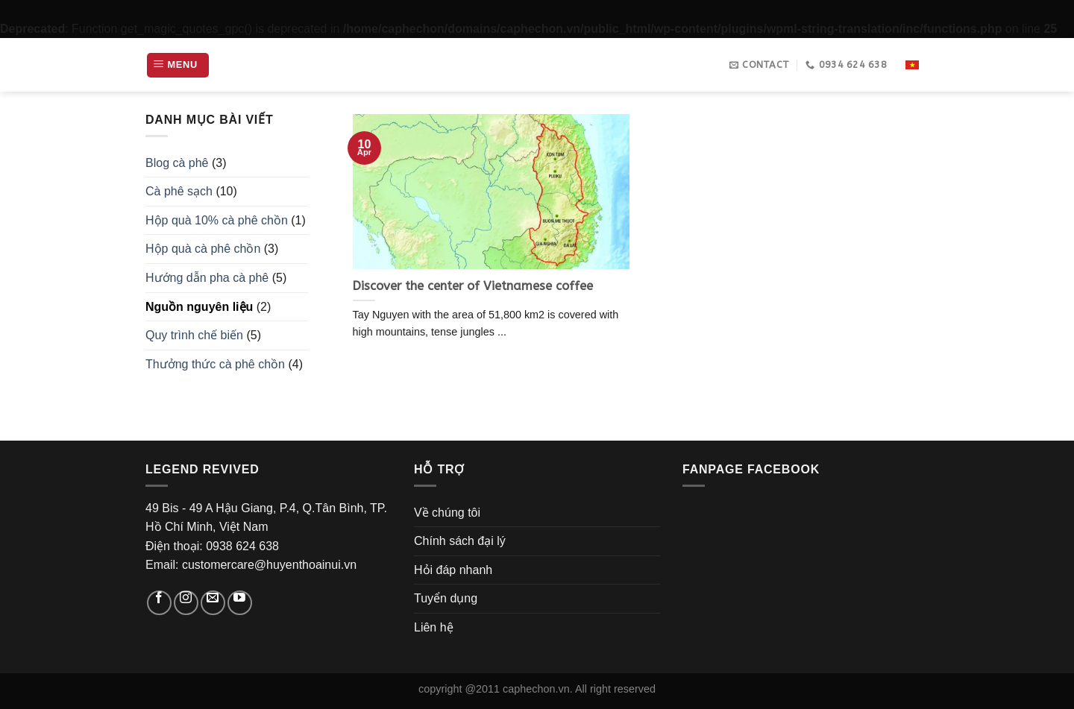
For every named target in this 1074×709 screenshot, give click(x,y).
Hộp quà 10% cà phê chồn (216, 220)
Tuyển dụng (445, 598)
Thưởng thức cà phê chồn (215, 364)
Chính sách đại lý (460, 541)
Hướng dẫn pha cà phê (206, 277)
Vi (913, 65)
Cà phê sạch (179, 191)
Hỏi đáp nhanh (453, 570)
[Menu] (178, 65)
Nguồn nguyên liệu (199, 306)
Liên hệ (433, 627)
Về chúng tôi (447, 512)
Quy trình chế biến (194, 335)
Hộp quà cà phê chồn (202, 248)
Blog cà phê (177, 163)
